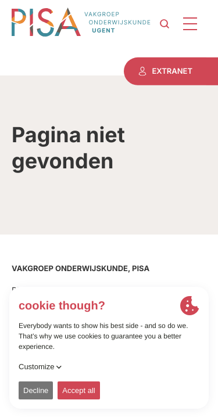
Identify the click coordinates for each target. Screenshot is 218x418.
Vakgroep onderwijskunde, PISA (80, 268)
